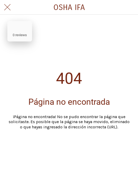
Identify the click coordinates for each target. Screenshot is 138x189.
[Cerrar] (7, 7)
